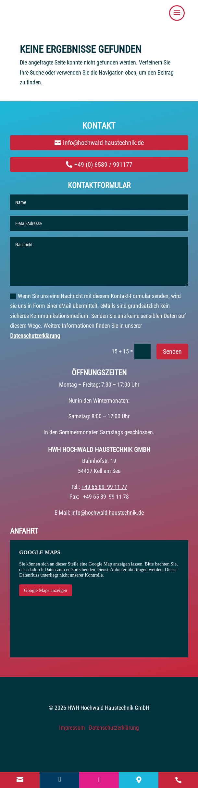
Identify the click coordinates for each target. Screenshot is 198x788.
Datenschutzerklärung (35, 335)
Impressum (72, 727)
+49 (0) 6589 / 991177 (103, 164)
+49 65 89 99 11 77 (104, 486)
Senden (172, 351)
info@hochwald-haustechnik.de (103, 143)
